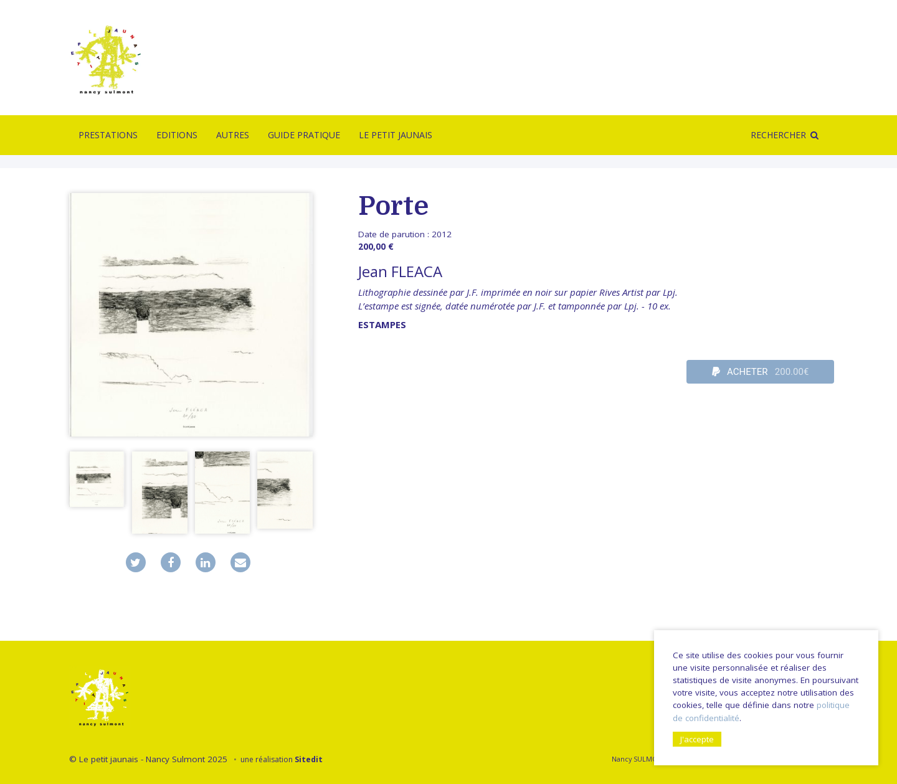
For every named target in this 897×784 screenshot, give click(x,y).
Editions (176, 135)
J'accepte (697, 739)
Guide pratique (304, 135)
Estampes (382, 324)
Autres (232, 135)
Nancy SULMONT (639, 758)
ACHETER (760, 372)
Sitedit (309, 759)
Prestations (108, 135)
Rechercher (778, 135)
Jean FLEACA (400, 271)
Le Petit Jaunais (395, 135)
